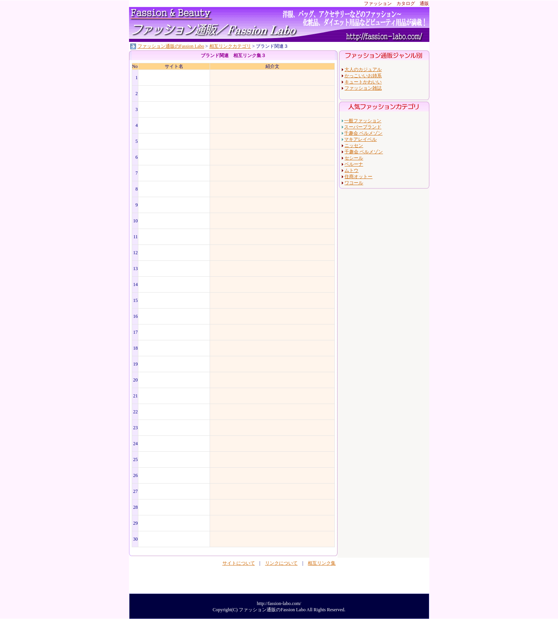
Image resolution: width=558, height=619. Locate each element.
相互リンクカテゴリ (230, 46)
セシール (353, 158)
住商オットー (358, 176)
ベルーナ (353, 164)
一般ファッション (362, 120)
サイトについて (238, 563)
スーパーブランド (362, 127)
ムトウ (351, 170)
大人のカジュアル (363, 69)
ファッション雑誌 (363, 88)
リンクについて (281, 563)
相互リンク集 (322, 563)
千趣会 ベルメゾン (363, 133)
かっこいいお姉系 (363, 75)
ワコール (353, 183)
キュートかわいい (363, 82)
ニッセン (353, 145)
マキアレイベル (360, 139)
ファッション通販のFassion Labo (171, 46)
